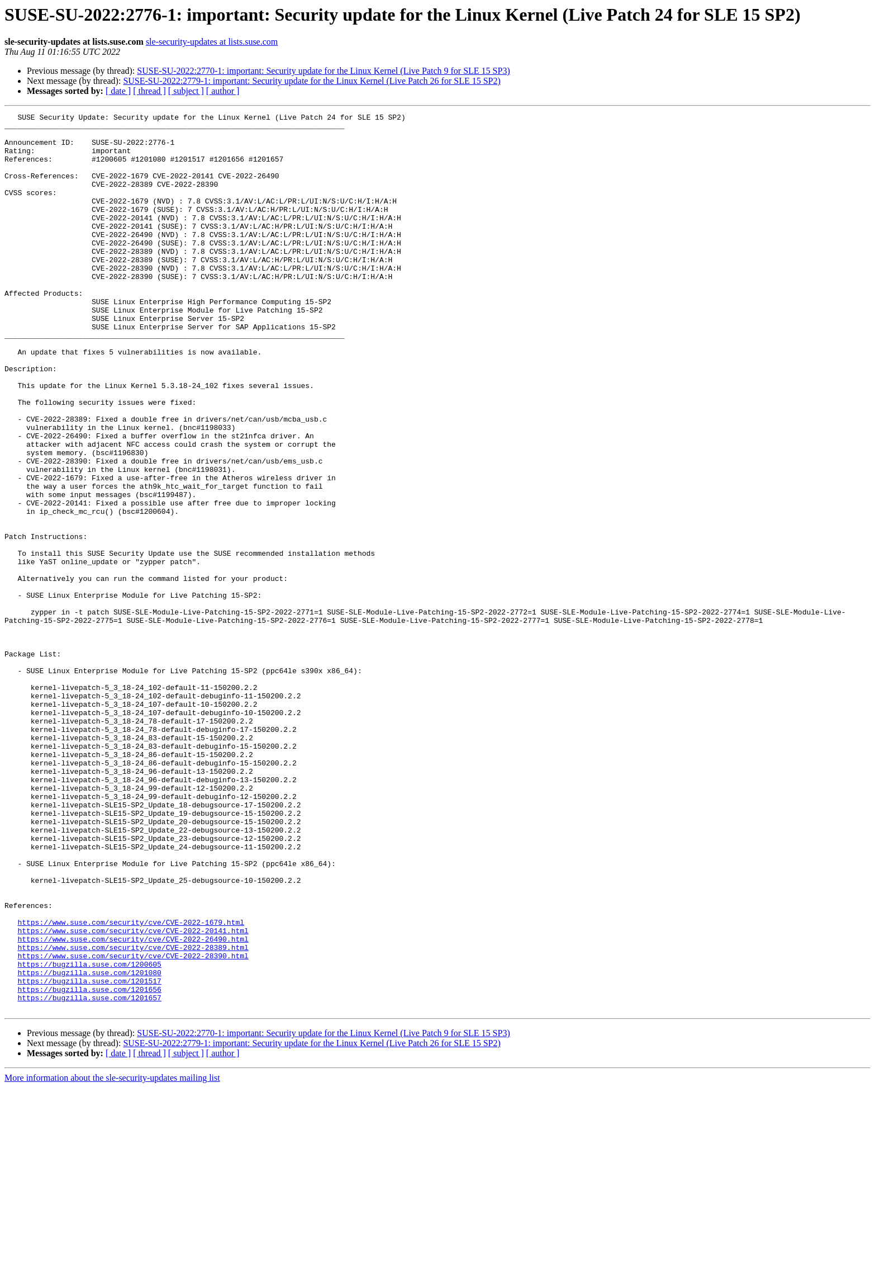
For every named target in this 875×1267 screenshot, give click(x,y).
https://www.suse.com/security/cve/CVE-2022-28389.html (132, 1115)
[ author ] (223, 91)
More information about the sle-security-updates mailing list (112, 1257)
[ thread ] (149, 91)
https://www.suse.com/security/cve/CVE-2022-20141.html (132, 1095)
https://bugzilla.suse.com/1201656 (89, 1165)
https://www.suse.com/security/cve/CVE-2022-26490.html (132, 1105)
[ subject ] (186, 91)
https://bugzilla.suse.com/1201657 (89, 1175)
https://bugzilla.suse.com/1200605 (89, 1135)
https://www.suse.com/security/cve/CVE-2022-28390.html (132, 1125)
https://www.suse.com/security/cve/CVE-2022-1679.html (130, 1085)
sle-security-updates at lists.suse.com (212, 41)
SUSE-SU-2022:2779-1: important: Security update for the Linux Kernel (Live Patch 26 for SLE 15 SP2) (311, 81)
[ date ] (118, 91)
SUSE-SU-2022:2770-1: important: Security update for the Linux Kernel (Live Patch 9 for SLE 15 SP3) (323, 70)
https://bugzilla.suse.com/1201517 (89, 1155)
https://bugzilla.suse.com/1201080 (89, 1145)
